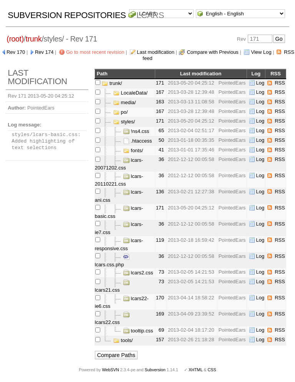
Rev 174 (44, 52)
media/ (124, 102)
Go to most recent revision (95, 52)
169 (160, 314)
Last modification (155, 52)
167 (160, 92)
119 (160, 240)
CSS (212, 369)
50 (161, 140)
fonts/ (133, 150)
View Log (261, 52)
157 (160, 339)
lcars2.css (138, 273)
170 (160, 298)
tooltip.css (138, 331)
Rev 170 (16, 52)
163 (160, 102)
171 (160, 83)
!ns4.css (136, 131)
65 (161, 130)
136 (160, 191)
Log (260, 83)
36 (161, 159)
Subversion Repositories (67, 15)
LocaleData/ (130, 93)
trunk (34, 39)
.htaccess (137, 141)
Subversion (155, 369)
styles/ (124, 122)
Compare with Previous (212, 52)
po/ (120, 112)
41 (161, 150)
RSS (280, 83)
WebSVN (110, 369)
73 (161, 272)
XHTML (195, 369)
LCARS (150, 15)
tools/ (123, 340)
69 (161, 330)
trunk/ (112, 83)
